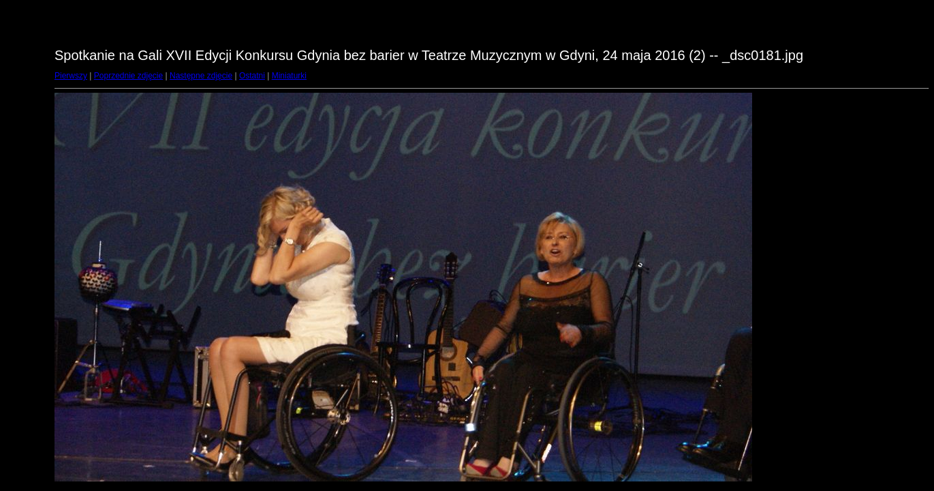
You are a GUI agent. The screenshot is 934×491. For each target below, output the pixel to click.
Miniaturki (289, 75)
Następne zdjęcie (201, 75)
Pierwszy (71, 75)
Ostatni (252, 75)
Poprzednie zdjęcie (128, 75)
